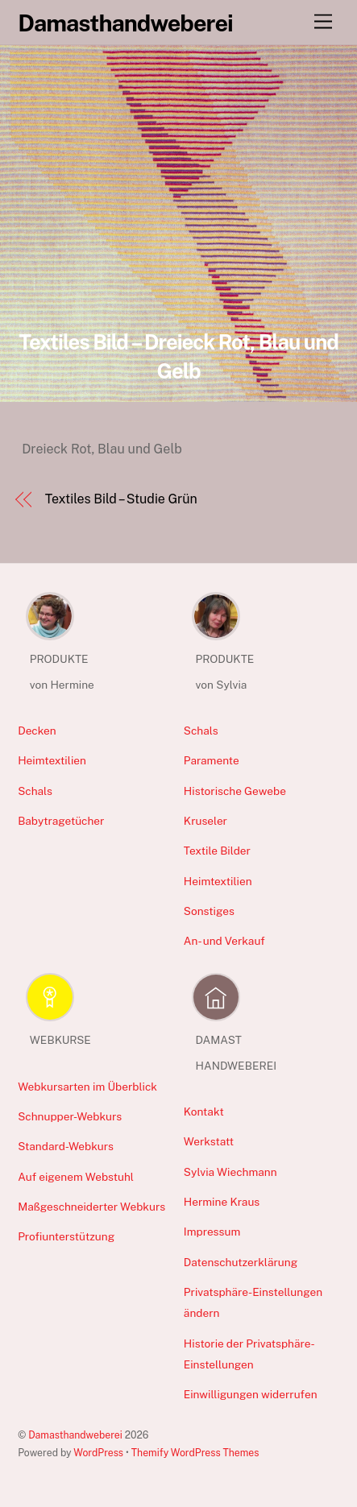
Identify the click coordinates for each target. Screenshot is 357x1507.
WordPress (98, 1453)
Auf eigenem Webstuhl (76, 1176)
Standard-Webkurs (66, 1146)
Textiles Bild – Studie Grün (121, 499)
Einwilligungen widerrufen (251, 1394)
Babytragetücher (61, 820)
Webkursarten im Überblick (87, 1086)
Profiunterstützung (66, 1236)
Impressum (212, 1231)
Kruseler (205, 820)
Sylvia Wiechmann (230, 1171)
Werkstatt (209, 1141)
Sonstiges (209, 911)
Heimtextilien (52, 760)
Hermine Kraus (221, 1201)
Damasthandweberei (75, 1435)
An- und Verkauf (224, 940)
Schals (35, 791)
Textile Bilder (217, 850)
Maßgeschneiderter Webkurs (91, 1206)
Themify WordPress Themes (195, 1453)
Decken (37, 730)
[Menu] (323, 22)
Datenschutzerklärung (240, 1262)
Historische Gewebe (235, 791)
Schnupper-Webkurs (70, 1116)
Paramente (211, 760)
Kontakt (204, 1111)
